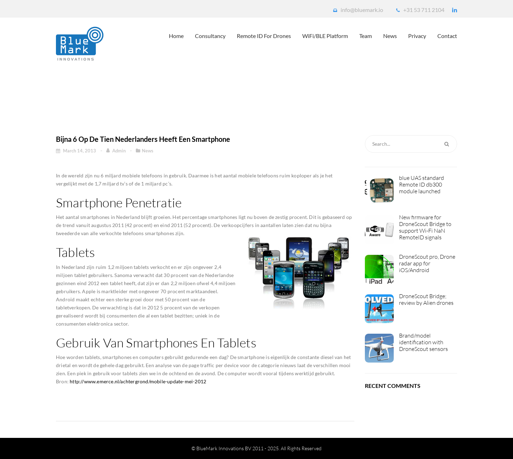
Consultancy (210, 35)
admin (119, 150)
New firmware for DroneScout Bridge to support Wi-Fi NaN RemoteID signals (425, 227)
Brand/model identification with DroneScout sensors (423, 342)
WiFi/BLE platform (325, 35)
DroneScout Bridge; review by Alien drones (426, 299)
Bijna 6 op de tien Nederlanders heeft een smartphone (238, 96)
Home (176, 35)
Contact (447, 35)
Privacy (417, 35)
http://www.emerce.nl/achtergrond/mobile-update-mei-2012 (138, 381)
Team (365, 35)
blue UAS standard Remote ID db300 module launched (421, 185)
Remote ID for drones (264, 35)
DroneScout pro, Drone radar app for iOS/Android (427, 263)
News (390, 35)
